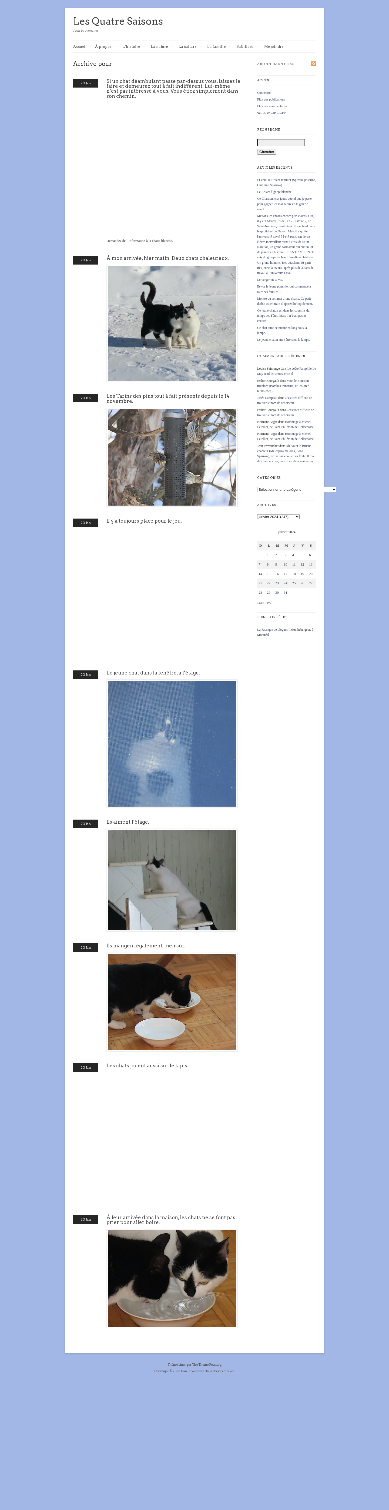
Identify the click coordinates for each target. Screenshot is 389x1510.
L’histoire (133, 47)
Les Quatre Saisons (118, 21)
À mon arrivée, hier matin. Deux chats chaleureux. (167, 258)
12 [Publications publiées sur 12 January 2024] (302, 564)
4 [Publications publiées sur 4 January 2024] (293, 555)
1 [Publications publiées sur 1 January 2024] (268, 555)
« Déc (260, 602)
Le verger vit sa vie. (270, 280)
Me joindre (273, 47)
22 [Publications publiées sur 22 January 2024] (268, 583)
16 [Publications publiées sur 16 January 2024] (277, 574)
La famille (219, 47)
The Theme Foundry (206, 1365)
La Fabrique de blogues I (273, 630)
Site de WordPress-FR (271, 113)
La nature (162, 47)
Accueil (80, 47)
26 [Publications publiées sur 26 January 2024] (302, 583)
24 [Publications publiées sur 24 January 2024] (285, 583)
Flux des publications (271, 99)
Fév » (269, 602)
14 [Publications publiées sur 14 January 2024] (260, 574)
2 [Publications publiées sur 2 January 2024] (276, 555)
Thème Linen (177, 1365)
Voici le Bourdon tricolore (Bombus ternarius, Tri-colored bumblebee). (283, 386)
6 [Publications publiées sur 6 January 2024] (310, 555)
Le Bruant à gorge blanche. (274, 192)
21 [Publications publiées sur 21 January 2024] (260, 583)
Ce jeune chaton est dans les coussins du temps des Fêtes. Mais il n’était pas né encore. (283, 316)
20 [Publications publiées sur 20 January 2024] (311, 574)
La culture (190, 47)
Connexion (264, 93)
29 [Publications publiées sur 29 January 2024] (268, 592)
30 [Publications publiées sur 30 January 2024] (277, 592)
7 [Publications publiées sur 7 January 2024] (259, 564)
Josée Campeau (267, 398)
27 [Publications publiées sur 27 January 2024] (311, 583)
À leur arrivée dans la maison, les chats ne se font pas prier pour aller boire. (170, 1220)
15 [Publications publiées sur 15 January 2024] (268, 574)
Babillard (247, 47)
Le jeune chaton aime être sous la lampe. (283, 340)
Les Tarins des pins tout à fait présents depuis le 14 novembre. (167, 398)
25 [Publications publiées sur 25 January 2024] (294, 583)
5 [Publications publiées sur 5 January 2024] (302, 555)
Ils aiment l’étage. (127, 822)
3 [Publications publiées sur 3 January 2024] (285, 555)
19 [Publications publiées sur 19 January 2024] (302, 574)
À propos (106, 47)
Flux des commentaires (272, 106)
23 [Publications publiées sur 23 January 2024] (277, 583)
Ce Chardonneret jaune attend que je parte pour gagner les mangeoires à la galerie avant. (284, 204)
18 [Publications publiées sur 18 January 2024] (294, 574)
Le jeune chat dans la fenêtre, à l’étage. (153, 673)
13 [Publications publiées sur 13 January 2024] (311, 564)
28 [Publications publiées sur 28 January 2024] (260, 592)
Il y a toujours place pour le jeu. (144, 521)
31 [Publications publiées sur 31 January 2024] (285, 592)
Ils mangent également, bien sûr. (145, 945)
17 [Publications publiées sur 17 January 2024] (285, 574)
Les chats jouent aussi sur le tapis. (147, 1065)
